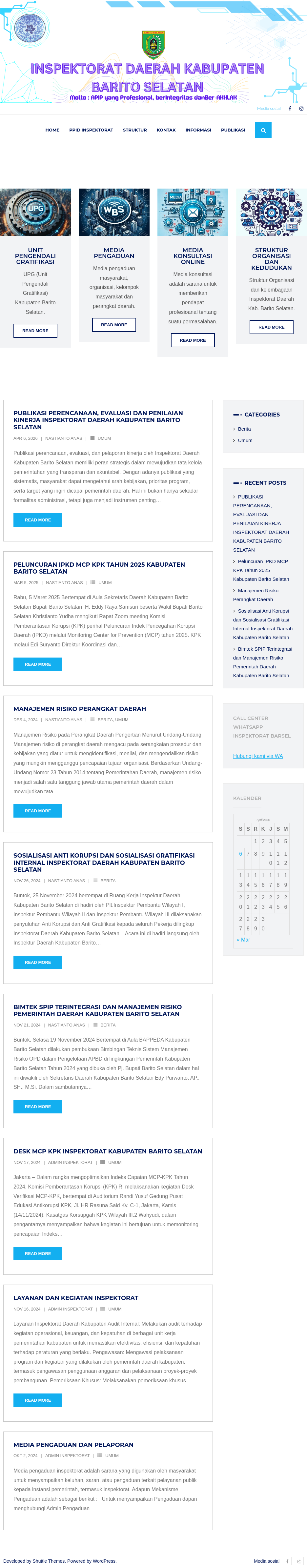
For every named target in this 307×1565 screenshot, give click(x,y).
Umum (104, 431)
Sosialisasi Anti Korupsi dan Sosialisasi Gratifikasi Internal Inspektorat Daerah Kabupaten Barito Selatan (104, 855)
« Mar (243, 932)
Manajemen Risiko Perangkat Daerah (79, 701)
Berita (105, 712)
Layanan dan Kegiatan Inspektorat (75, 1291)
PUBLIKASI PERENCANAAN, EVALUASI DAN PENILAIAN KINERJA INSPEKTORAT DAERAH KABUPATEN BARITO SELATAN (98, 413)
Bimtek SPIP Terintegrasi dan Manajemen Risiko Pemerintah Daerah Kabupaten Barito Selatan (97, 1003)
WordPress (104, 1553)
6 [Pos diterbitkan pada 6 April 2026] (240, 846)
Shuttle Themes (49, 1553)
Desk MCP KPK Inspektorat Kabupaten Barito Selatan (107, 1144)
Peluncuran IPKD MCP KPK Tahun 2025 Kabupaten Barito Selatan (99, 561)
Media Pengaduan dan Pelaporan (73, 1437)
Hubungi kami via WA (258, 749)
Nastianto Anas (63, 431)
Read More (35, 323)
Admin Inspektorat (70, 1155)
